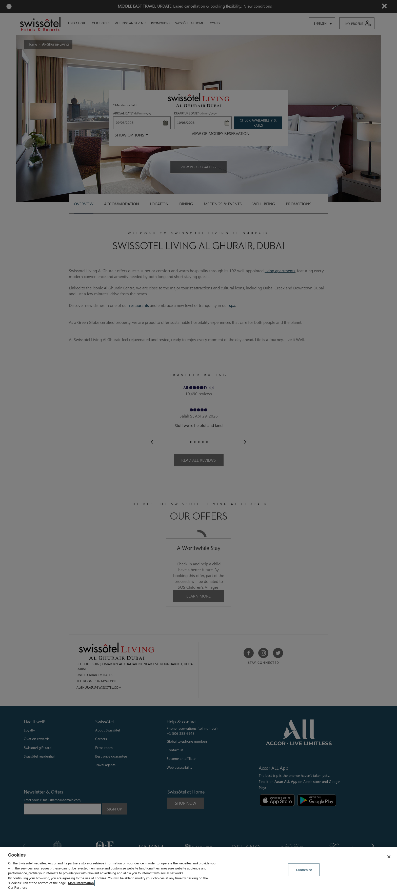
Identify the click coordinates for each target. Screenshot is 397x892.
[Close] (388, 856)
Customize (304, 870)
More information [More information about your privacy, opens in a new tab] (81, 883)
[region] (198, 869)
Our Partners (17, 887)
